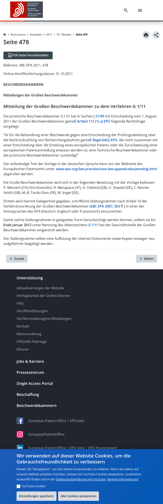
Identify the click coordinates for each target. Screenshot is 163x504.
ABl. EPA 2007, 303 (105, 206)
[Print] (146, 35)
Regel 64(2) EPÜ (105, 140)
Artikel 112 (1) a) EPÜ (93, 121)
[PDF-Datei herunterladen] (28, 55)
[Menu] (141, 10)
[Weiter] (146, 259)
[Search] (127, 10)
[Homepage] (4, 34)
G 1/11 (93, 225)
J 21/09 (98, 116)
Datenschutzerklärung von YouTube (80, 479)
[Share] (156, 35)
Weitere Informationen (122, 479)
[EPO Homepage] (26, 10)
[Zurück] (17, 259)
